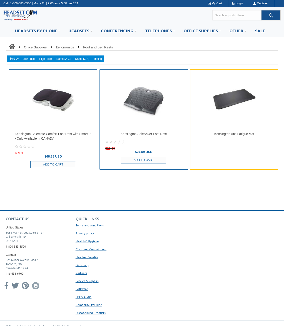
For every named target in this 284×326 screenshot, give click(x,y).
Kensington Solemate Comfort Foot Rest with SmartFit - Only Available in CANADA (53, 136)
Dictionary (82, 265)
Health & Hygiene (87, 241)
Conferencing (119, 30)
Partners (81, 273)
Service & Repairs (87, 281)
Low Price (29, 58)
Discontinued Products (91, 313)
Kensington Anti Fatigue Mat (234, 134)
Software (82, 289)
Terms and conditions (90, 225)
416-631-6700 (14, 273)
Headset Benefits (87, 257)
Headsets (80, 30)
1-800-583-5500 (20, 3)
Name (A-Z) (63, 58)
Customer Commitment (91, 249)
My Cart (217, 3)
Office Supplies (202, 30)
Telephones (160, 30)
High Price (45, 58)
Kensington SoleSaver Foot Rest (144, 134)
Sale (260, 30)
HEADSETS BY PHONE (37, 30)
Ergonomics (65, 47)
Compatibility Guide (89, 305)
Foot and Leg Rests (98, 47)
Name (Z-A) (82, 58)
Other (238, 30)
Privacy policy (85, 233)
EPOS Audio (84, 297)
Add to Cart (53, 164)
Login (239, 3)
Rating (98, 58)
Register (262, 3)
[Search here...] (236, 15)
